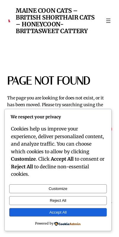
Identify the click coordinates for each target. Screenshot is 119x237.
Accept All (58, 212)
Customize (58, 188)
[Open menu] (108, 20)
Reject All (58, 200)
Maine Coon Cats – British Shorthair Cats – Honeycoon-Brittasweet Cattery (55, 21)
